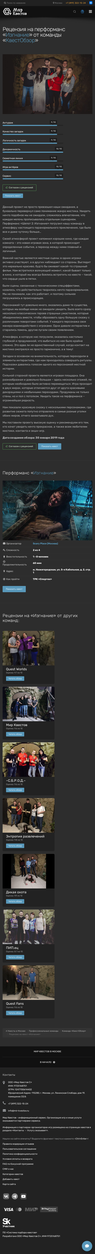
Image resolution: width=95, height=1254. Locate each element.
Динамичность (11, 149)
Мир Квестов (16, 725)
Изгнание (17, 34)
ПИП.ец (12, 948)
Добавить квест (11, 1179)
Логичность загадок (14, 140)
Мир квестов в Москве (47, 1051)
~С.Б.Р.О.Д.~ (16, 781)
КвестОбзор (20, 40)
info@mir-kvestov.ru (18, 1110)
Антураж (8, 122)
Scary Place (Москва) (45, 543)
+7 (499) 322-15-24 (76, 3)
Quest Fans (15, 1004)
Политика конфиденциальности (20, 1154)
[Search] (74, 11)
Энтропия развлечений (25, 836)
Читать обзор (15, 678)
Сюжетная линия (13, 158)
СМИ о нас (8, 1169)
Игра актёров (10, 167)
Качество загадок (13, 131)
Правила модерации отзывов (18, 1144)
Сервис (7, 175)
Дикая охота (16, 892)
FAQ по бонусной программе (18, 1164)
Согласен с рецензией (19, 187)
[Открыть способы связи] (87, 1246)
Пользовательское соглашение (19, 1149)
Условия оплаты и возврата (17, 1159)
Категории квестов (13, 1174)
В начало (47, 1062)
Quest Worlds (16, 669)
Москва (57, 3)
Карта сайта (9, 1184)
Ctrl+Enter (81, 1138)
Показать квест (13, 196)
